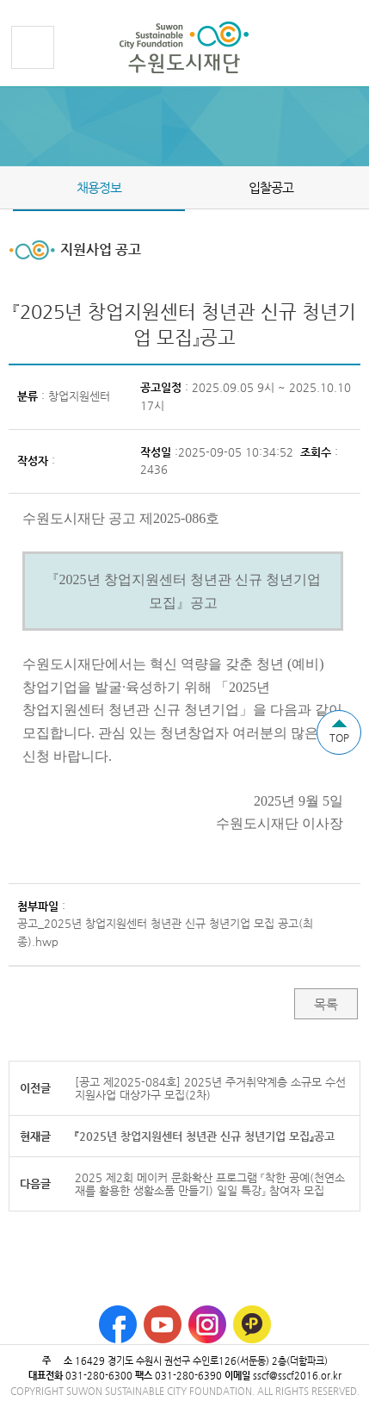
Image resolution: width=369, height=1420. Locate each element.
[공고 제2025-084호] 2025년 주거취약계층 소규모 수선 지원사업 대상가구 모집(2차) (210, 1088)
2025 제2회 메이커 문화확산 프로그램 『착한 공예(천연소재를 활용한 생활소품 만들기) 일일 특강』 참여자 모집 (210, 1184)
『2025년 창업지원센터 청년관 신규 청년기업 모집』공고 (205, 1136)
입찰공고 (271, 187)
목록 (326, 1004)
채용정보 (99, 187)
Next (358, 187)
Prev (10, 187)
